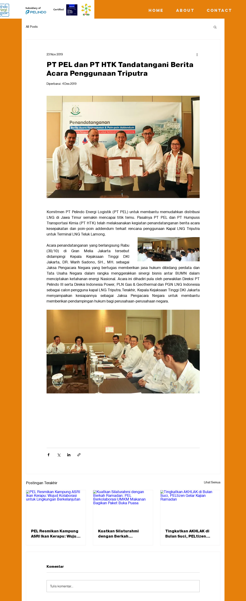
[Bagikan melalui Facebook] (48, 455)
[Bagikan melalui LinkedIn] (69, 455)
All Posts (32, 27)
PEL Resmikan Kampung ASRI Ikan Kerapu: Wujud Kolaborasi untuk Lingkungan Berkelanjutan (55, 534)
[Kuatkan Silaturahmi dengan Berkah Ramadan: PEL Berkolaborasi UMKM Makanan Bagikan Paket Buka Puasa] (123, 507)
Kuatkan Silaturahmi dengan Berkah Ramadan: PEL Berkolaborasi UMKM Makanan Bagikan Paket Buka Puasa (122, 534)
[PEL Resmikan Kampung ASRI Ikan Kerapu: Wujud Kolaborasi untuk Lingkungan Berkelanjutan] (56, 507)
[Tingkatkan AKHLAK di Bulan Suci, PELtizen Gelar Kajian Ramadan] (190, 507)
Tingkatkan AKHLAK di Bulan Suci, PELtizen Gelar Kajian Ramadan (187, 534)
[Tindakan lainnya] (197, 54)
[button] (215, 27)
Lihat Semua (212, 482)
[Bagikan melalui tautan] (79, 455)
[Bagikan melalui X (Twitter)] (59, 455)
